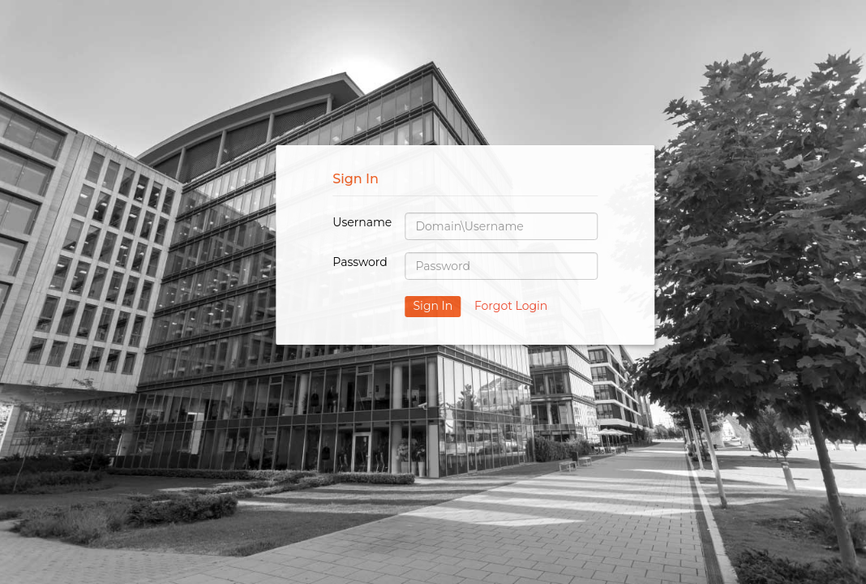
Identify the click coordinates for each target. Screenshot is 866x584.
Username (362, 222)
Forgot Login (510, 305)
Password (359, 262)
